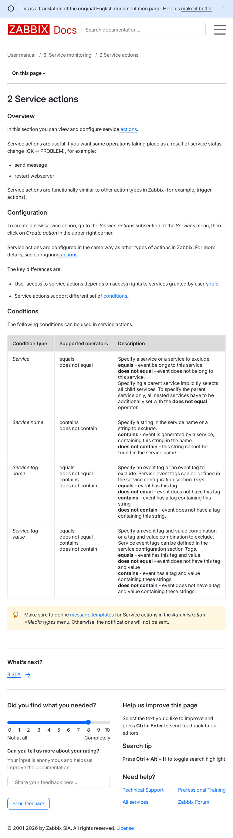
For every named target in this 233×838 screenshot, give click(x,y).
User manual (21, 55)
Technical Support (143, 790)
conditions (115, 296)
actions (128, 129)
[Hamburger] (220, 30)
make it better (196, 8)
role (214, 284)
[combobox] (145, 29)
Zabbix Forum (193, 802)
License (125, 828)
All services (135, 802)
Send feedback (28, 803)
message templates (92, 615)
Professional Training (202, 790)
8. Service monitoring (67, 55)
